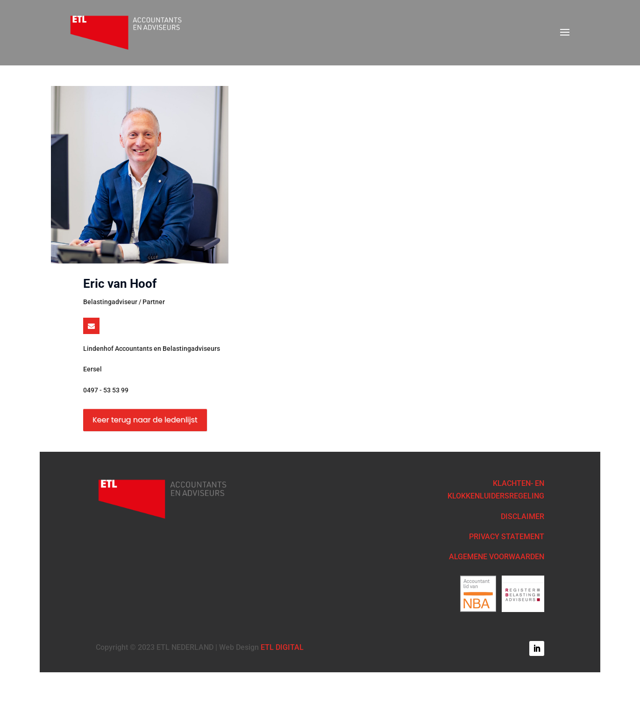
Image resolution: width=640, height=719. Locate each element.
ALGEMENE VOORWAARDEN (496, 556)
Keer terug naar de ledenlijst (145, 419)
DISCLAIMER (522, 516)
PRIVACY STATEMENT (506, 536)
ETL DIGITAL (282, 647)
